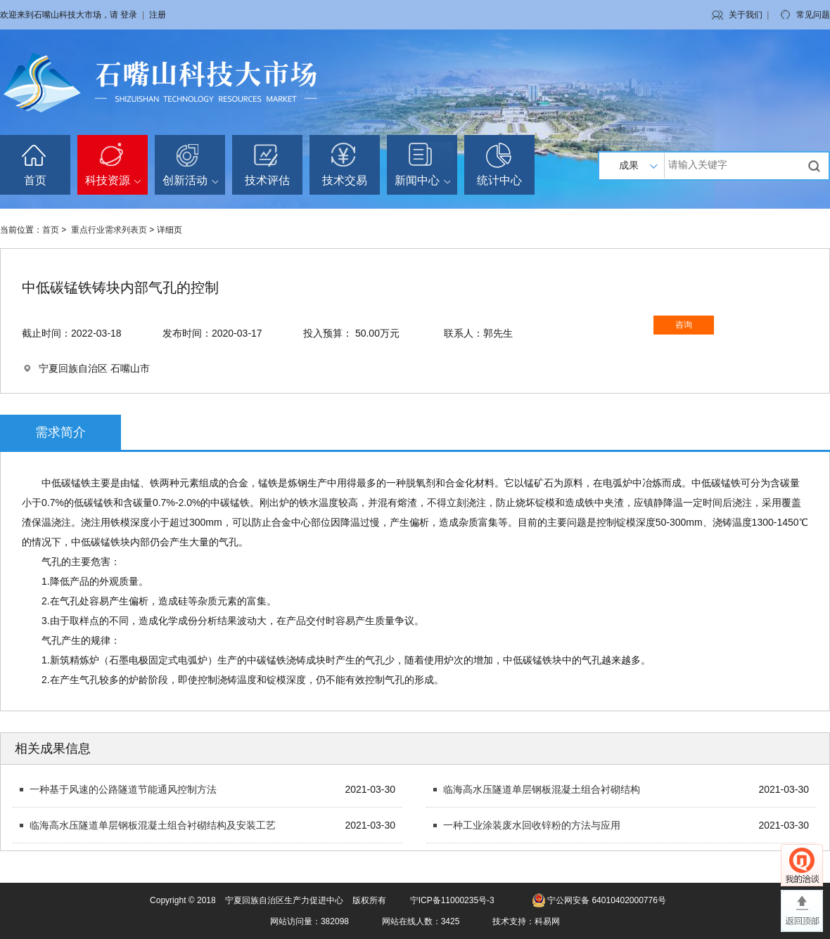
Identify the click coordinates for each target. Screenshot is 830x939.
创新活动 (190, 180)
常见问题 (813, 15)
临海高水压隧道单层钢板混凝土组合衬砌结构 (541, 789)
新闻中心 (422, 180)
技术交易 (344, 180)
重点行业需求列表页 (109, 230)
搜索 (816, 166)
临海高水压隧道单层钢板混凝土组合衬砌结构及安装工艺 (153, 825)
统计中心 (499, 180)
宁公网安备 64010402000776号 (606, 900)
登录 (128, 15)
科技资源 (113, 180)
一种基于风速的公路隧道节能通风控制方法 (123, 789)
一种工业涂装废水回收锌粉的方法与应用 (531, 825)
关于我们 (745, 15)
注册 (157, 15)
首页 (35, 180)
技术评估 (267, 180)
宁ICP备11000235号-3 (452, 900)
